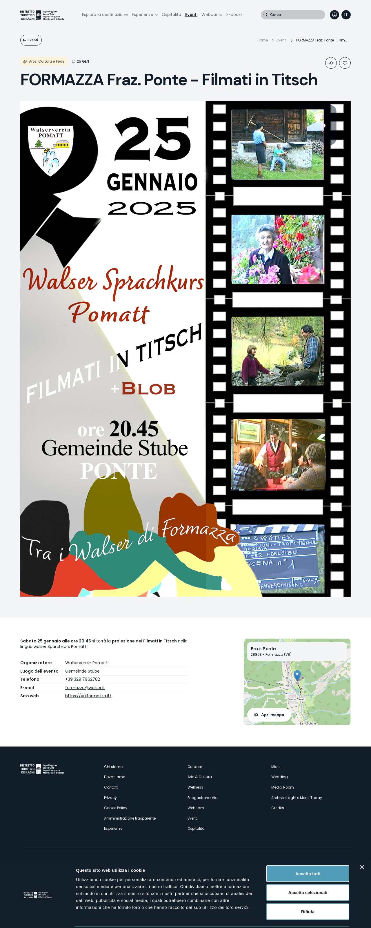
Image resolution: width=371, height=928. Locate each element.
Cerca (265, 14)
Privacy (110, 797)
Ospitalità (171, 14)
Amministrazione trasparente (130, 818)
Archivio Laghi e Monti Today (296, 797)
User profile (334, 14)
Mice (275, 766)
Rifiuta (308, 889)
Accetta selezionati (307, 871)
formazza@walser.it (85, 688)
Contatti (111, 787)
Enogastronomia (203, 797)
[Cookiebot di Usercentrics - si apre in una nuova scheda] (37, 916)
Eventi (191, 14)
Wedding (279, 776)
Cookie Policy (115, 807)
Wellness (195, 787)
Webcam (196, 807)
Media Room (282, 787)
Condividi (331, 63)
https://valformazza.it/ (88, 696)
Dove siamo (114, 776)
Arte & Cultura (200, 776)
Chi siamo (113, 766)
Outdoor (195, 766)
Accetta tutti (308, 851)
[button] (297, 676)
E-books (234, 14)
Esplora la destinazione (105, 14)
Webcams (211, 14)
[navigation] (346, 14)
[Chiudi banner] (362, 846)
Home (262, 40)
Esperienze (142, 14)
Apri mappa (272, 714)
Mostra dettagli (305, 916)
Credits (277, 807)
